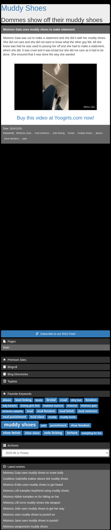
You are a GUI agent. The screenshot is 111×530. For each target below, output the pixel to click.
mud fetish (67, 411)
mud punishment (14, 417)
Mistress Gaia (23, 133)
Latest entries (14, 466)
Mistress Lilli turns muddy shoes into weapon (31, 502)
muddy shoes (85, 133)
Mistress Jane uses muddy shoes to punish (30, 520)
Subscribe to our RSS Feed (55, 333)
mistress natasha (12, 411)
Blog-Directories (15, 374)
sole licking (58, 133)
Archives (11, 445)
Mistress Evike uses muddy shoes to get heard (33, 484)
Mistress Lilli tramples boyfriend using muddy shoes (36, 490)
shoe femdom (11, 138)
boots (39, 400)
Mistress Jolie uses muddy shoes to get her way (33, 508)
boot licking (23, 400)
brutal (71, 133)
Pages (9, 341)
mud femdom (46, 411)
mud (30, 411)
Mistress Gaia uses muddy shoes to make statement (39, 29)
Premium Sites (14, 359)
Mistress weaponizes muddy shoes (25, 526)
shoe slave (32, 433)
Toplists (10, 381)
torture (72, 433)
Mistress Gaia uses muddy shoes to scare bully (33, 472)
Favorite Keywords (17, 393)
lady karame (9, 405)
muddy (52, 417)
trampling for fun (92, 433)
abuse (99, 133)
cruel (63, 400)
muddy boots (68, 417)
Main (6, 347)
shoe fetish (11, 433)
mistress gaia (89, 405)
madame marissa (53, 405)
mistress (72, 405)
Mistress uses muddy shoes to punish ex (29, 514)
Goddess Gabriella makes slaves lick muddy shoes (35, 478)
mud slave (37, 417)
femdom (91, 400)
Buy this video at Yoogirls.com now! (55, 118)
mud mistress (42, 133)
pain (24, 138)
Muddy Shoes (23, 8)
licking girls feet (30, 405)
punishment (58, 425)
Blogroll (10, 367)
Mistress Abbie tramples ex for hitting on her (31, 496)
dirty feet (76, 400)
